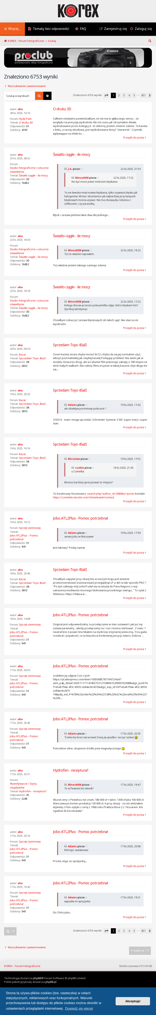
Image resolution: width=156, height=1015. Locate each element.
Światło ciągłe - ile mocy (33, 175)
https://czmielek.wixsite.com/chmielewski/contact (83, 497)
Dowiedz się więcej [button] (79, 1008)
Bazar (22, 354)
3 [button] (124, 95)
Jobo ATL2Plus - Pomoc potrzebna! (24, 537)
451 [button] (143, 95)
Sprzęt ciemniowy (30, 528)
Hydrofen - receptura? (33, 791)
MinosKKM (82, 178)
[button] (106, 95)
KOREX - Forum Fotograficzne (22, 966)
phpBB (37, 978)
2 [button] (119, 95)
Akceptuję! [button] (133, 1001)
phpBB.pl (50, 982)
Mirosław (74, 459)
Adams (72, 405)
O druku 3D (26, 122)
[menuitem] (48, 29)
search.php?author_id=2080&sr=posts (110, 493)
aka (20, 109)
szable (79, 467)
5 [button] (134, 95)
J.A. (70, 169)
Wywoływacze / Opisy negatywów (23, 785)
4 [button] (129, 95)
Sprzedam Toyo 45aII (32, 358)
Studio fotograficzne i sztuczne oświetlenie (29, 169)
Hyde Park (25, 119)
